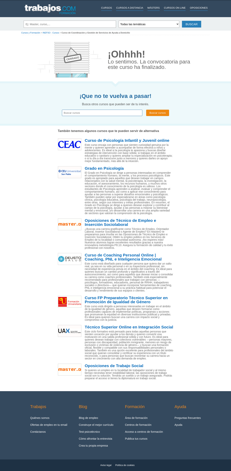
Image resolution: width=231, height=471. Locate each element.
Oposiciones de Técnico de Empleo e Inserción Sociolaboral (120, 222)
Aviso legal (106, 465)
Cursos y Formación (30, 33)
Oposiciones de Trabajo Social (114, 366)
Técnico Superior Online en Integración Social (129, 327)
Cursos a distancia (129, 7)
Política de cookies (124, 465)
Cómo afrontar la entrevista (95, 438)
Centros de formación (138, 424)
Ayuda (178, 424)
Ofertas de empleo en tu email (48, 424)
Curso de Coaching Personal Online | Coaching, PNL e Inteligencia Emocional (123, 257)
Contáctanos (38, 431)
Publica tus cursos (136, 438)
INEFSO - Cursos (51, 33)
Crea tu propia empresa (93, 445)
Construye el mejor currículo (96, 424)
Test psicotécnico (89, 431)
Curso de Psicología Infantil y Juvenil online (127, 140)
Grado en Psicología (104, 168)
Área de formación (136, 417)
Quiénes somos (39, 417)
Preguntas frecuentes (187, 417)
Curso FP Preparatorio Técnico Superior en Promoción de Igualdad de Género (126, 300)
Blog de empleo (88, 417)
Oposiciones (199, 7)
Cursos (106, 7)
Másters (154, 7)
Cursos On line (175, 7)
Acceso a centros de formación (144, 431)
